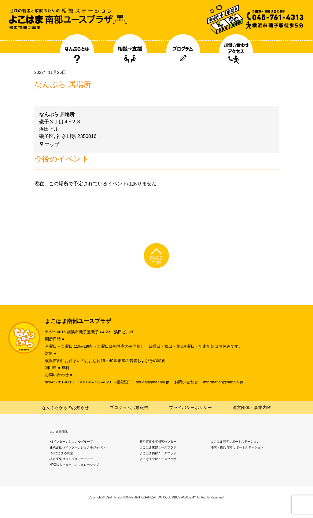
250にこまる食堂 (61, 453)
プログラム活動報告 (129, 407)
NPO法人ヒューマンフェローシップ (74, 464)
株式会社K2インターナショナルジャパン (77, 447)
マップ (49, 144)
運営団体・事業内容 (252, 407)
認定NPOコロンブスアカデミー (71, 459)
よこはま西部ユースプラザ (158, 453)
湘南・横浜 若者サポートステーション (237, 447)
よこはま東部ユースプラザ (158, 447)
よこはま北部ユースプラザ (158, 459)
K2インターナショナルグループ (71, 441)
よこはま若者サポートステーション (235, 441)
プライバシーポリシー (190, 407)
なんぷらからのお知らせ (65, 407)
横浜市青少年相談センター (158, 441)
